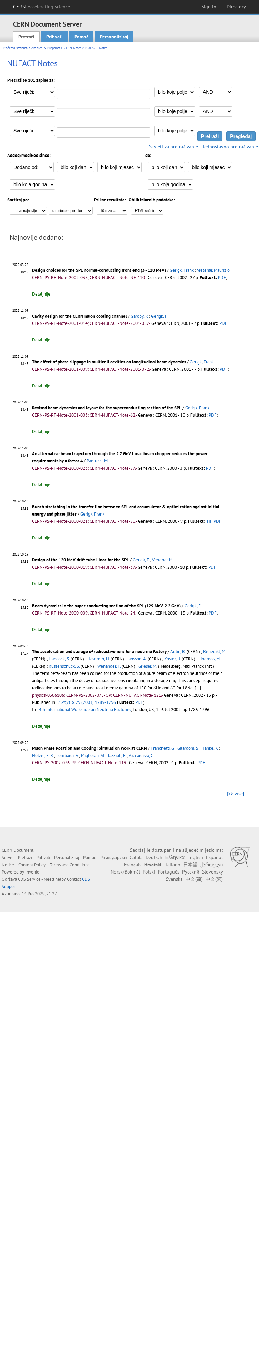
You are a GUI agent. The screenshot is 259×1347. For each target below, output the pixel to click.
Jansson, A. (137, 659)
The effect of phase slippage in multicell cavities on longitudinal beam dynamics (109, 362)
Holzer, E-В (42, 755)
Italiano (172, 864)
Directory (236, 6)
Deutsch (154, 857)
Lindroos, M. (209, 659)
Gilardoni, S (187, 748)
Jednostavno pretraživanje (230, 146)
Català (136, 857)
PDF (222, 277)
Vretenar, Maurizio (213, 270)
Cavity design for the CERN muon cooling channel (79, 316)
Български (116, 857)
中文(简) (194, 879)
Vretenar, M (162, 560)
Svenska (174, 879)
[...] (198, 688)
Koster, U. (172, 659)
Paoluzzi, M (97, 461)
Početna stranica (15, 48)
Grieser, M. (147, 666)
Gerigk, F (159, 316)
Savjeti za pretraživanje (173, 146)
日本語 (190, 864)
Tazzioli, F (116, 755)
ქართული (211, 864)
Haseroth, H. (98, 659)
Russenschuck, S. (64, 666)
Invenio (32, 872)
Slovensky (212, 872)
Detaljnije (41, 294)
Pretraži (26, 36)
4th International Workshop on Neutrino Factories (85, 709)
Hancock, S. (59, 659)
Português (168, 872)
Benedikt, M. (214, 652)
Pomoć (81, 36)
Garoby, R (139, 316)
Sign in (208, 6)
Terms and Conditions (69, 865)
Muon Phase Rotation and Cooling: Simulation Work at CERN (89, 748)
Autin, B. (178, 652)
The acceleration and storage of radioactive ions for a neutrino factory (99, 652)
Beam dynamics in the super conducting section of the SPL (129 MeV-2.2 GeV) (106, 606)
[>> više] (235, 793)
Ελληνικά (175, 857)
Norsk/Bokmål (125, 872)
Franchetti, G (162, 748)
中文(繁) (214, 879)
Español (214, 857)
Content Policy (32, 865)
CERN (41, 6)
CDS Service (29, 879)
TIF (209, 521)
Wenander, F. (109, 666)
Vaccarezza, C (141, 755)
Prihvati (54, 36)
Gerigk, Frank (182, 270)
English (195, 857)
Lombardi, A (67, 755)
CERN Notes (72, 48)
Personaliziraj (114, 36)
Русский (190, 872)
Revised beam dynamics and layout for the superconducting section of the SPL (106, 408)
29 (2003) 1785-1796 (87, 702)
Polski (149, 872)
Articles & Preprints (45, 48)
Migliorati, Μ (92, 755)
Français (132, 864)
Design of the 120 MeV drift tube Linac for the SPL (80, 560)
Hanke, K (209, 748)
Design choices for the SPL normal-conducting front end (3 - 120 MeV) (99, 270)
